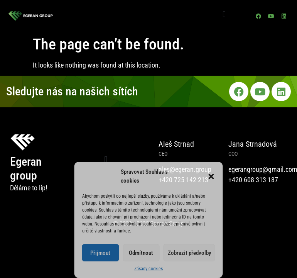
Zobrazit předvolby (189, 252)
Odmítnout (141, 252)
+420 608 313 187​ (253, 180)
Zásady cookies (148, 268)
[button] (211, 176)
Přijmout (100, 252)
